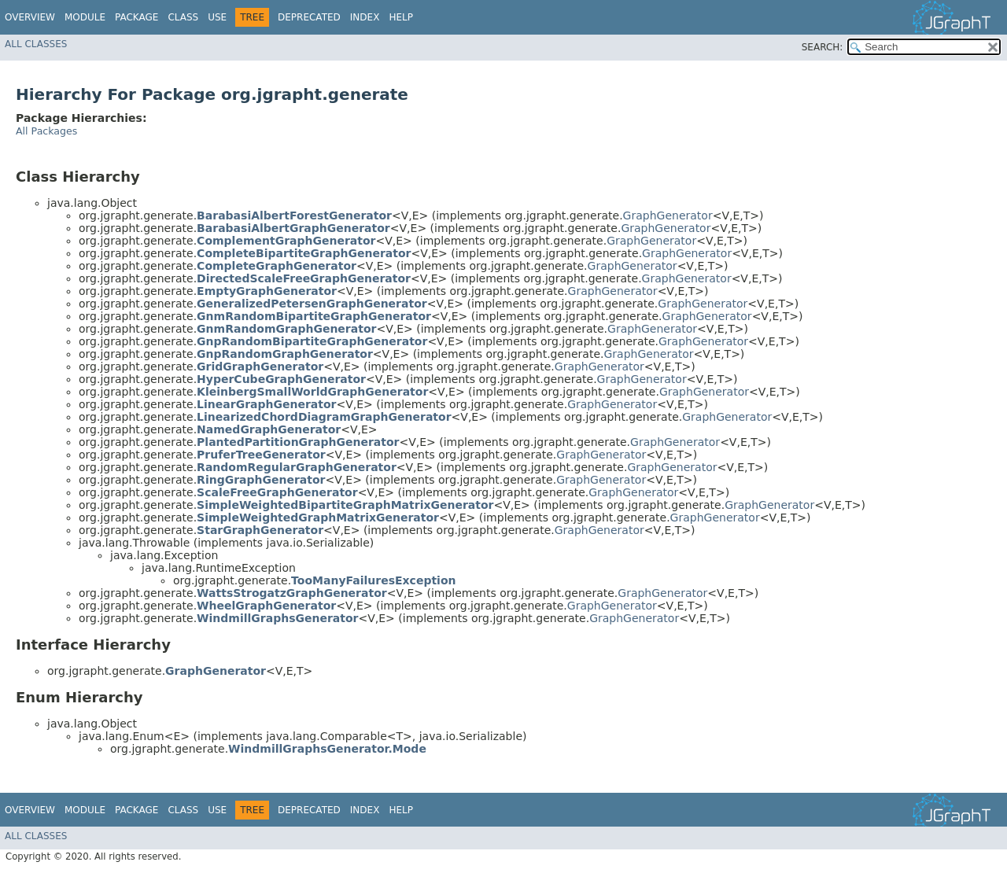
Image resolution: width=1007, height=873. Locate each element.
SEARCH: (822, 47)
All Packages (46, 131)
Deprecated (309, 17)
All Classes (36, 44)
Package (136, 17)
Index (365, 17)
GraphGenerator (668, 215)
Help (401, 17)
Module (85, 17)
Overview (30, 17)
